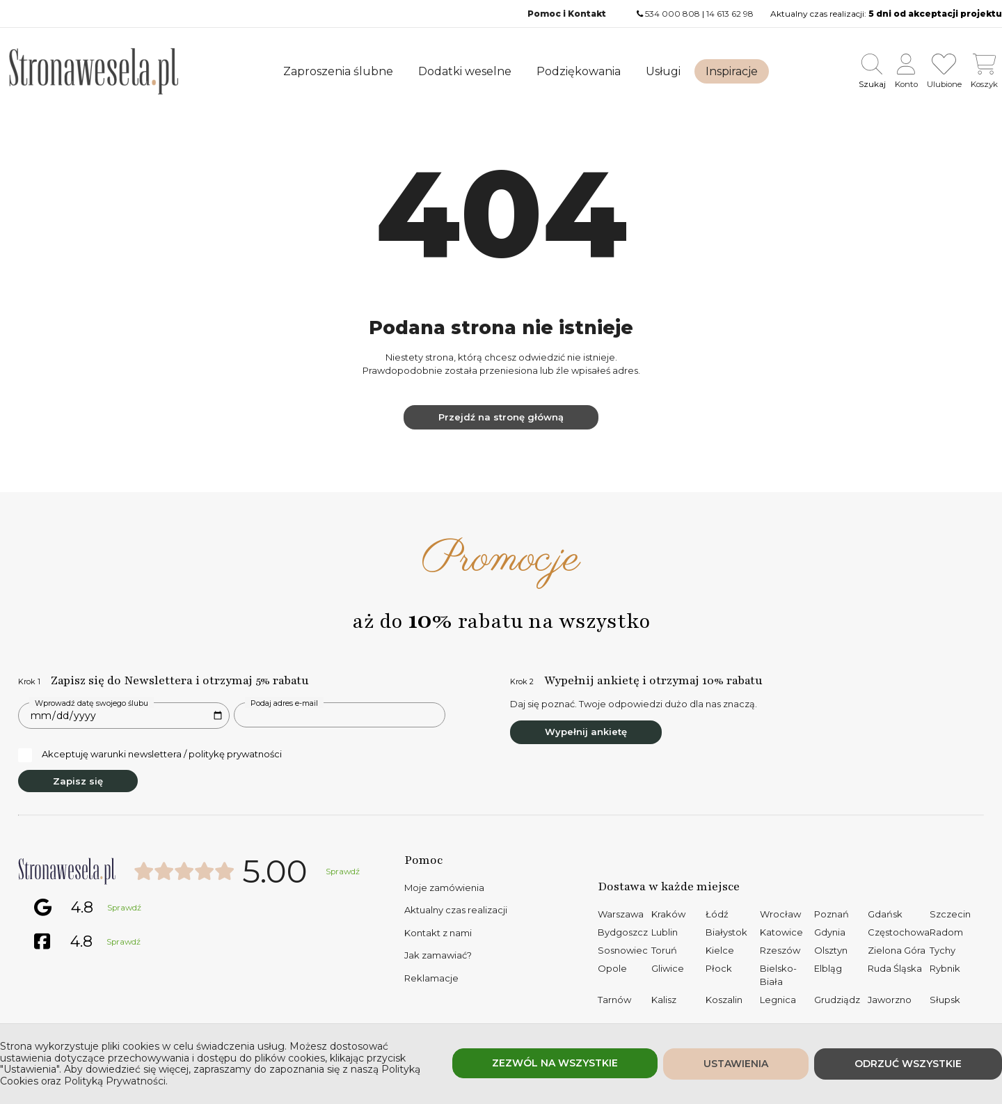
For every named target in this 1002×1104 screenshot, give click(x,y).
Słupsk (945, 999)
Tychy (942, 950)
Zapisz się (78, 781)
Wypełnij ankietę (586, 731)
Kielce (720, 950)
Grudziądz (837, 999)
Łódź (717, 914)
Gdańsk (885, 914)
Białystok (726, 932)
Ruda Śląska (895, 968)
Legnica (778, 999)
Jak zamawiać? (438, 955)
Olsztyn (831, 950)
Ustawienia (735, 1063)
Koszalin (724, 999)
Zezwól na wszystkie (555, 1063)
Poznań (831, 914)
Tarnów (614, 999)
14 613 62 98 (730, 13)
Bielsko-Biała (778, 975)
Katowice (781, 932)
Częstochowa (899, 932)
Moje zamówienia (444, 887)
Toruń (664, 950)
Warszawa (621, 914)
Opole (612, 968)
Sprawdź (343, 871)
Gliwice (667, 968)
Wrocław (780, 914)
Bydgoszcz (623, 932)
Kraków (668, 914)
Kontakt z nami (438, 932)
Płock (719, 968)
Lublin (664, 932)
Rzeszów (780, 950)
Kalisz (663, 999)
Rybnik (945, 968)
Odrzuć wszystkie (908, 1063)
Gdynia (829, 932)
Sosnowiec (623, 950)
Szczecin (950, 914)
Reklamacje (431, 978)
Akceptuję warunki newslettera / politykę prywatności (150, 754)
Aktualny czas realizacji (455, 909)
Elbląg (828, 968)
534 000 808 (672, 13)
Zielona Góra (896, 950)
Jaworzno (890, 999)
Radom (946, 932)
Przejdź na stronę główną (501, 417)
